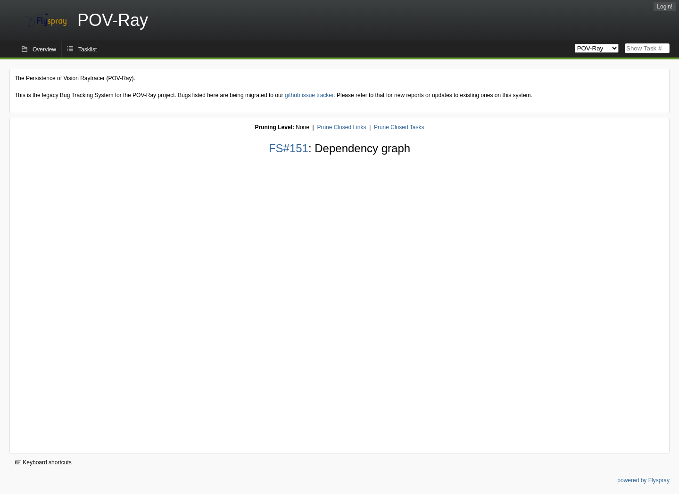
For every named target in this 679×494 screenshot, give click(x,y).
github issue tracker (309, 95)
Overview (44, 49)
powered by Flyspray (643, 480)
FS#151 (288, 148)
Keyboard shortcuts (43, 462)
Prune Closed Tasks (399, 127)
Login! (664, 6)
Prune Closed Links (341, 127)
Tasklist (87, 49)
